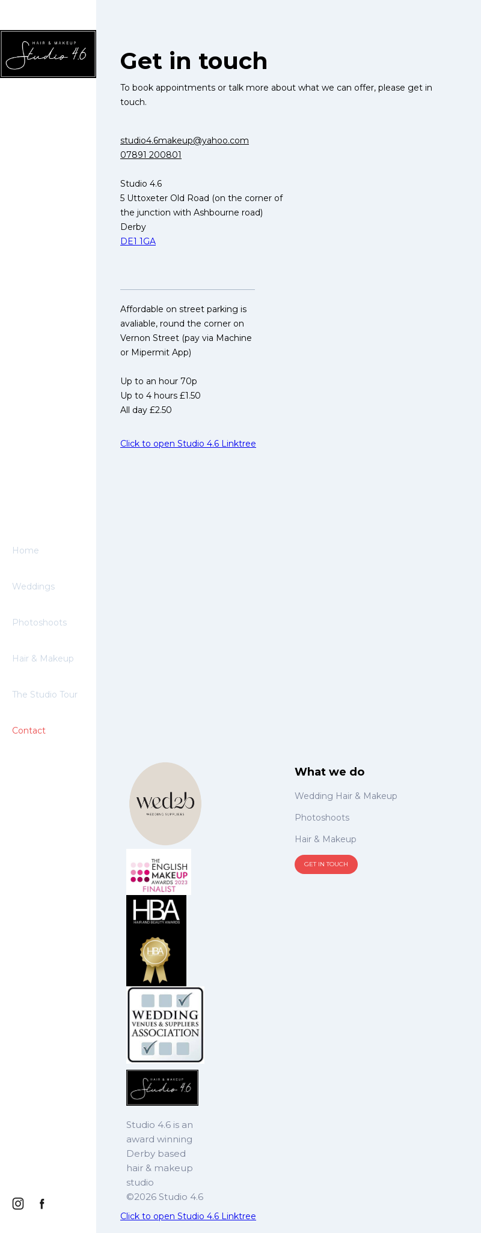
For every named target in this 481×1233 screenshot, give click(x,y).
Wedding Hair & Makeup (346, 796)
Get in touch (326, 864)
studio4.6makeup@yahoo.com (184, 140)
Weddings (33, 586)
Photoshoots (39, 622)
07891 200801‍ (151, 154)
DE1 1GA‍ (138, 241)
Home (25, 550)
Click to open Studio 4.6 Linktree (188, 443)
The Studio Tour (45, 694)
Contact (29, 730)
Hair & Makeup (43, 658)
